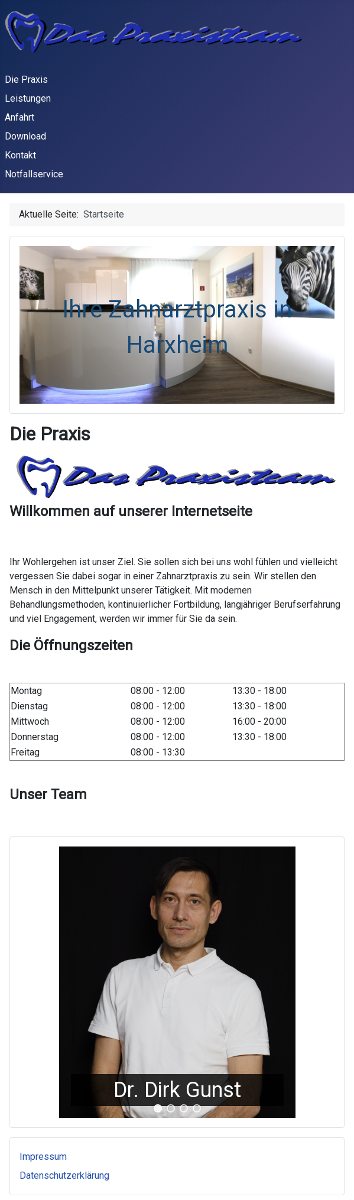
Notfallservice (34, 174)
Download (25, 136)
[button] (158, 1108)
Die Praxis (26, 79)
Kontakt (20, 155)
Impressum (43, 1156)
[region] (177, 982)
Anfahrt (19, 117)
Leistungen (28, 98)
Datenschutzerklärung (64, 1175)
